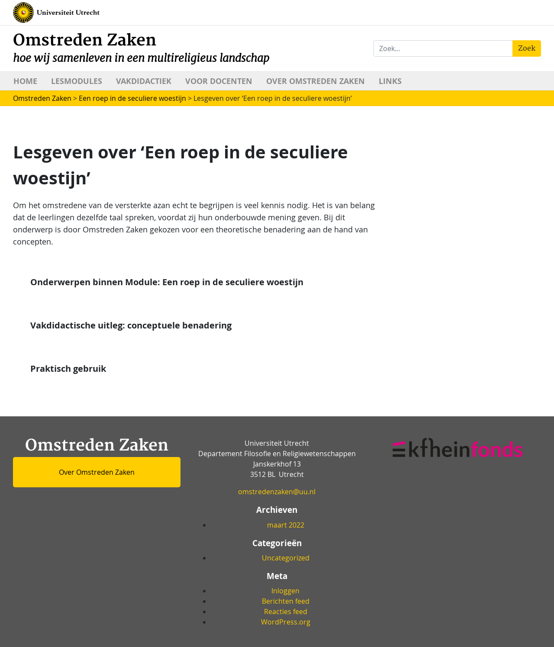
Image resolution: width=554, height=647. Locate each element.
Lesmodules (76, 81)
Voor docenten (218, 81)
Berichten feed (285, 601)
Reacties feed (285, 611)
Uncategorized (285, 558)
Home (25, 81)
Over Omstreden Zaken (315, 81)
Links (390, 81)
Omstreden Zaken (141, 48)
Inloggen (285, 590)
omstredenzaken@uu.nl (277, 491)
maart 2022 (285, 525)
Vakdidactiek (143, 81)
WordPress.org (285, 622)
